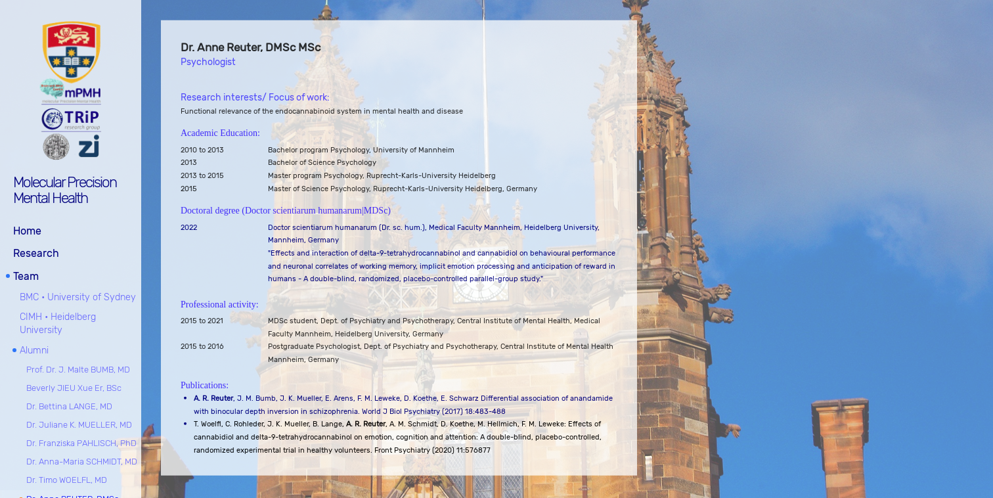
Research (36, 253)
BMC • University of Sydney (78, 297)
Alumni (34, 350)
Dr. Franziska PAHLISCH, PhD (81, 443)
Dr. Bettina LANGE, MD (69, 406)
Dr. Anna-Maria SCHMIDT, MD (81, 461)
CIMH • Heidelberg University (58, 323)
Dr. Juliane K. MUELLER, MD (79, 425)
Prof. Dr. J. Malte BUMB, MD (78, 369)
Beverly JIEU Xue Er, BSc (73, 388)
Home (27, 231)
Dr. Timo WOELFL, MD (66, 480)
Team (26, 276)
